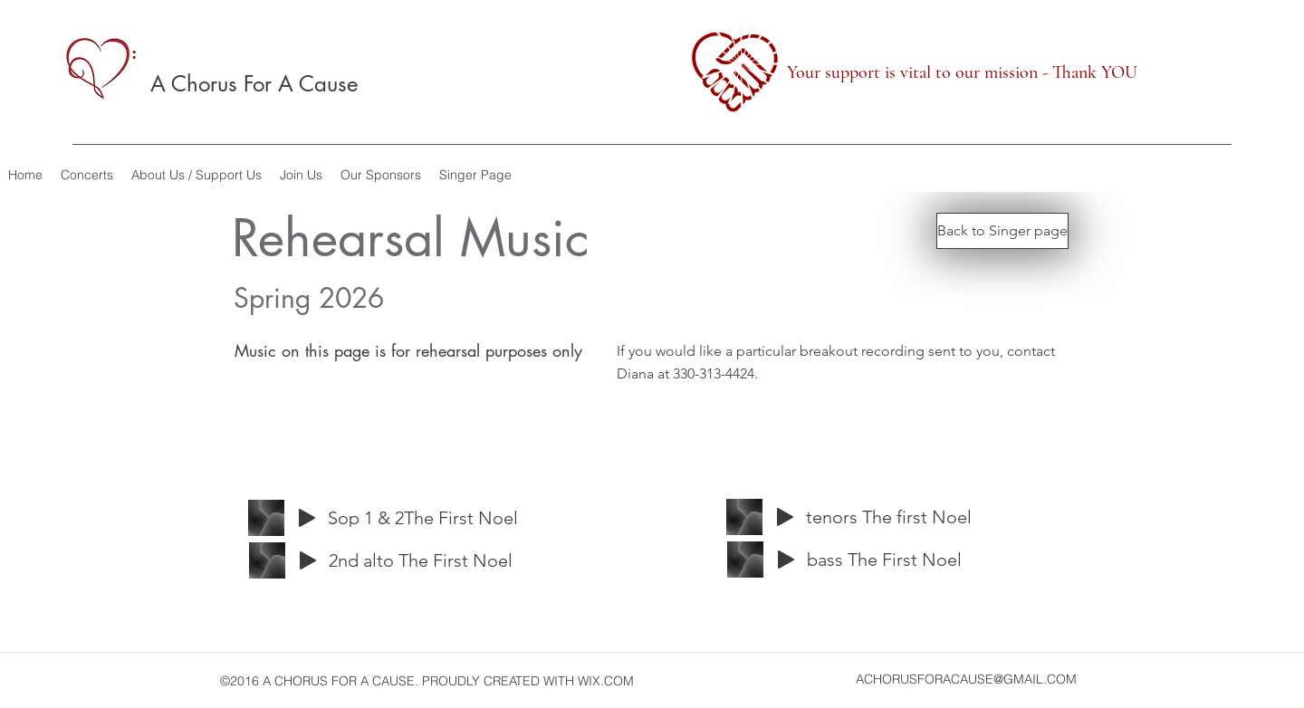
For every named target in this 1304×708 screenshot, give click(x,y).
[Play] (307, 518)
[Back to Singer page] (1002, 231)
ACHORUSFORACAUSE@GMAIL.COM (966, 679)
